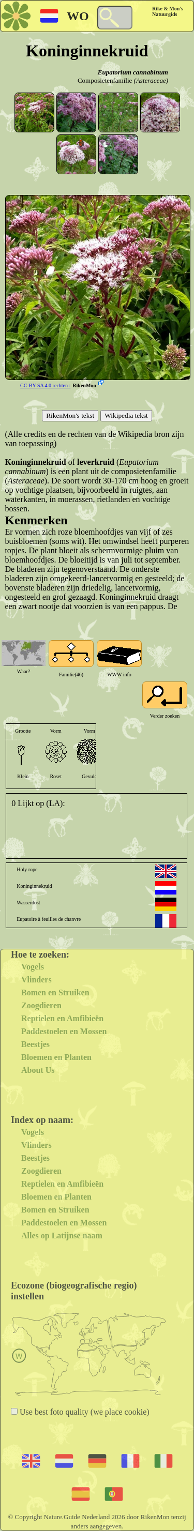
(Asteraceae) (151, 80)
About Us (37, 1070)
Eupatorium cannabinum (133, 72)
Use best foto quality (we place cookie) (84, 1411)
